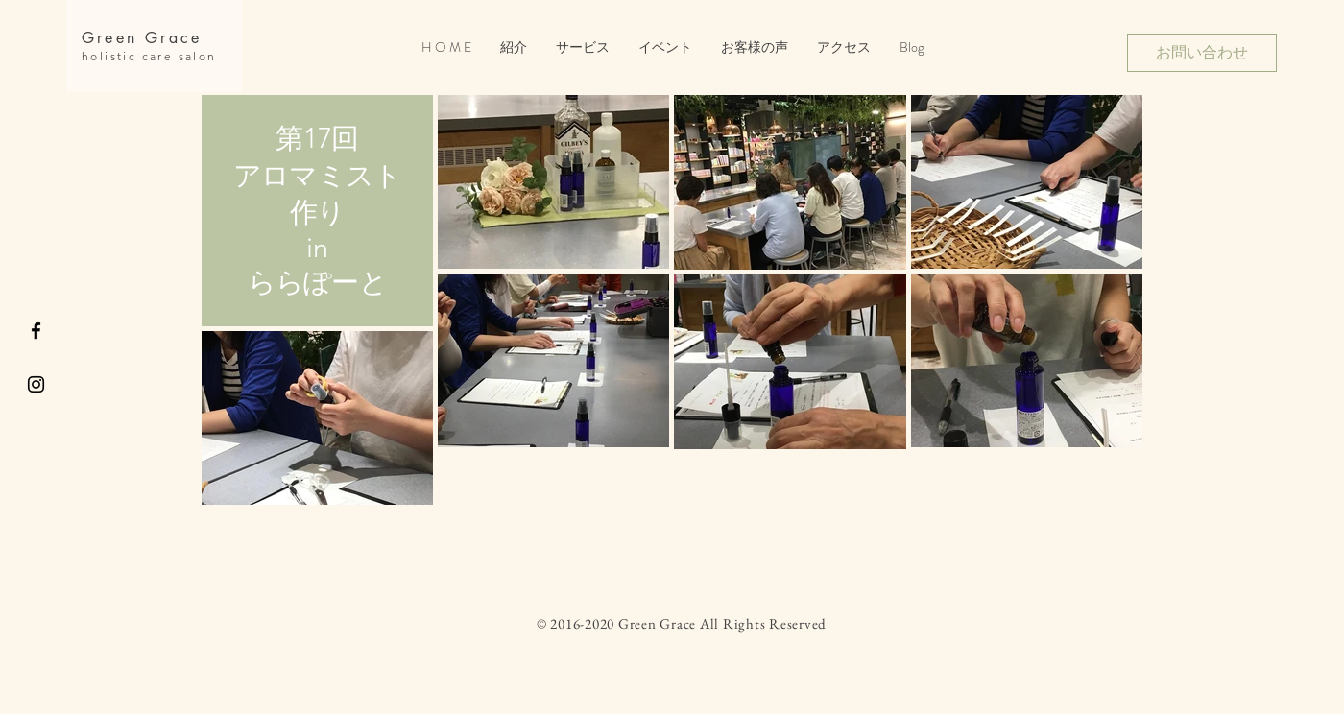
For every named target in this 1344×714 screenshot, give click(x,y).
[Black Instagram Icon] (36, 384)
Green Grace (142, 38)
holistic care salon (149, 56)
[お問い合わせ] (1202, 53)
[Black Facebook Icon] (36, 331)
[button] (665, 47)
